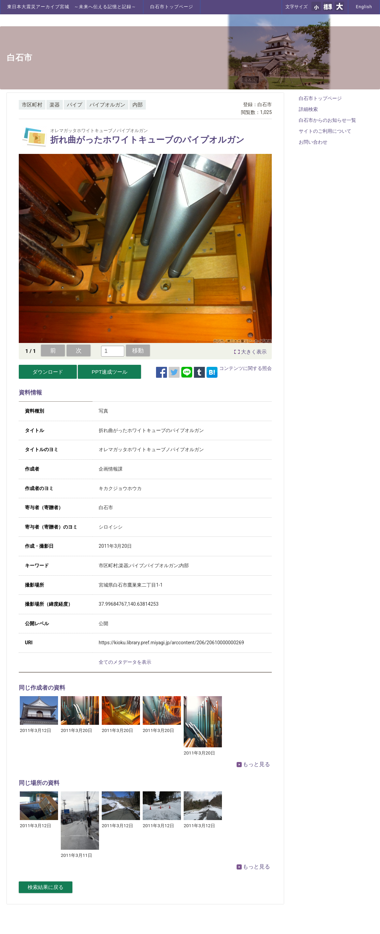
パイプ (74, 105)
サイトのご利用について (325, 131)
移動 (138, 350)
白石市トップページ (171, 6)
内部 (137, 105)
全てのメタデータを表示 (125, 662)
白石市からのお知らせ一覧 (327, 120)
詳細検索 (308, 109)
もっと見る (253, 764)
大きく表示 (254, 352)
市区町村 (32, 105)
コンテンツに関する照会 (245, 368)
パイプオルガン (107, 105)
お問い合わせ (313, 142)
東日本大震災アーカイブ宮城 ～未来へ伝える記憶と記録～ (71, 6)
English (364, 6)
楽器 (55, 105)
